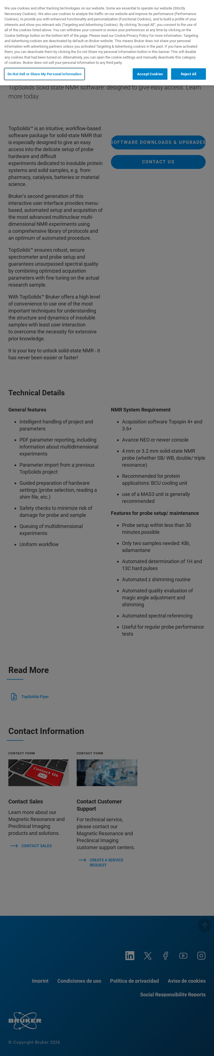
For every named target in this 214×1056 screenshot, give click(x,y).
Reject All (188, 74)
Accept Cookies (150, 74)
